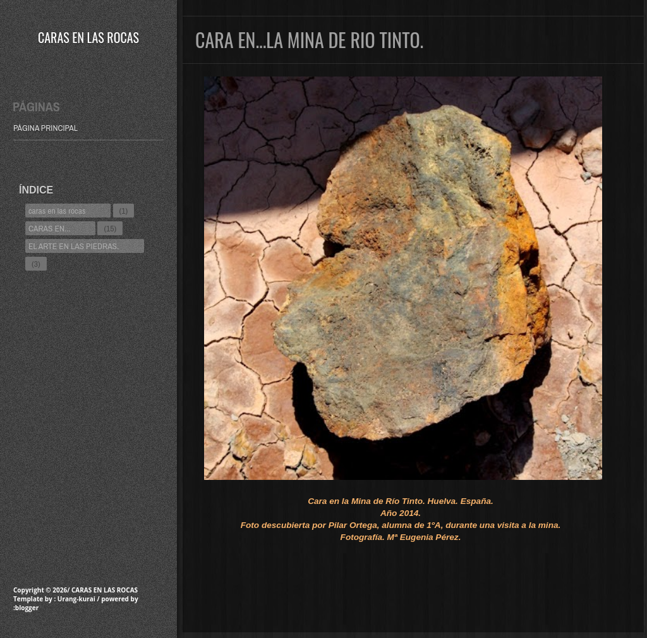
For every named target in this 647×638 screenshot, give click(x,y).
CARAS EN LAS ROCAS (88, 37)
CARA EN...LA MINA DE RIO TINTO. (309, 39)
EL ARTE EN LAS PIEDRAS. (73, 246)
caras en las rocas (56, 210)
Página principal (45, 127)
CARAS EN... (49, 228)
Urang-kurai (76, 598)
